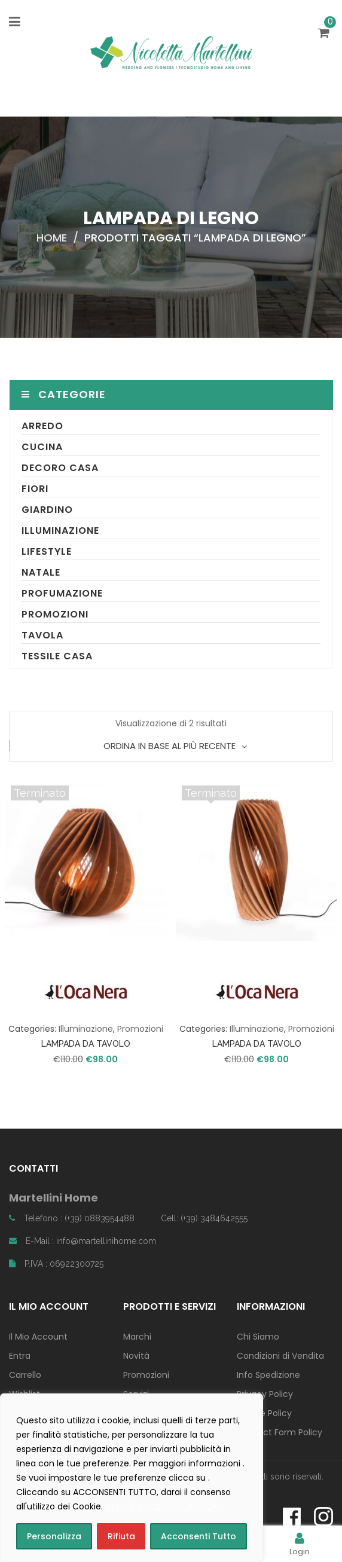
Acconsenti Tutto (198, 1536)
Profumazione (62, 593)
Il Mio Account (38, 1337)
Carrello (25, 1375)
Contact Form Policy (279, 1432)
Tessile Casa (57, 656)
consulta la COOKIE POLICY (162, 1506)
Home (51, 237)
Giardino (47, 509)
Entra (19, 1356)
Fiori (35, 489)
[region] (131, 1477)
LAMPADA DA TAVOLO (85, 1044)
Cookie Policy (264, 1413)
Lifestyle (47, 551)
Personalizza (54, 1536)
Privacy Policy (265, 1394)
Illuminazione (60, 530)
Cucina (42, 447)
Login (299, 1544)
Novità (136, 1356)
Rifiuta (121, 1536)
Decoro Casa (60, 468)
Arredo (42, 426)
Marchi (137, 1337)
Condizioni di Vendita (280, 1356)
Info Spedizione (268, 1375)
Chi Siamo (258, 1337)
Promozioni (55, 614)
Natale (41, 572)
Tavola (42, 635)
